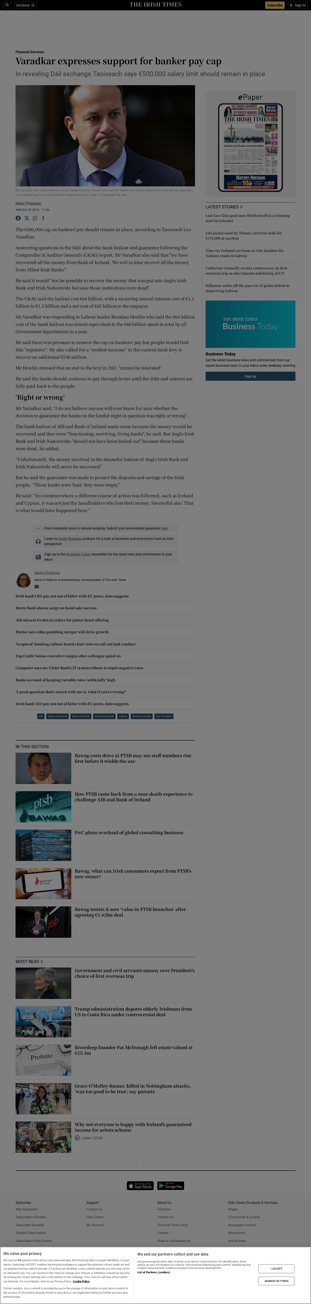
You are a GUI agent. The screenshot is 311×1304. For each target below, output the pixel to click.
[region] (155, 1275)
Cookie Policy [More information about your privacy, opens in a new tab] (81, 1281)
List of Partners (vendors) (153, 1272)
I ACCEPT (276, 1268)
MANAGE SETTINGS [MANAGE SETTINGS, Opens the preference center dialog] (277, 1280)
